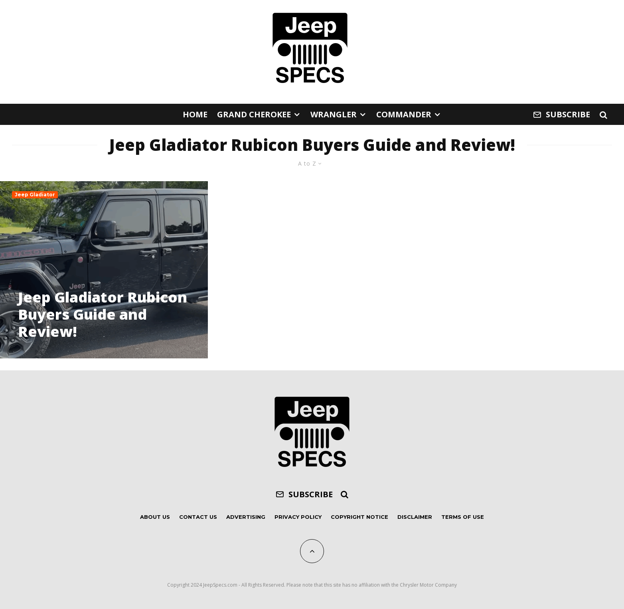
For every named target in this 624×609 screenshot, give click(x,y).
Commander (403, 114)
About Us (155, 517)
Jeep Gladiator (35, 195)
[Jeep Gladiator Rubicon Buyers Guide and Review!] (104, 269)
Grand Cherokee (254, 114)
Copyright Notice (359, 517)
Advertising (245, 517)
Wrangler (333, 114)
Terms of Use (462, 517)
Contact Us (198, 517)
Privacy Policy (298, 517)
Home (195, 114)
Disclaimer (414, 517)
